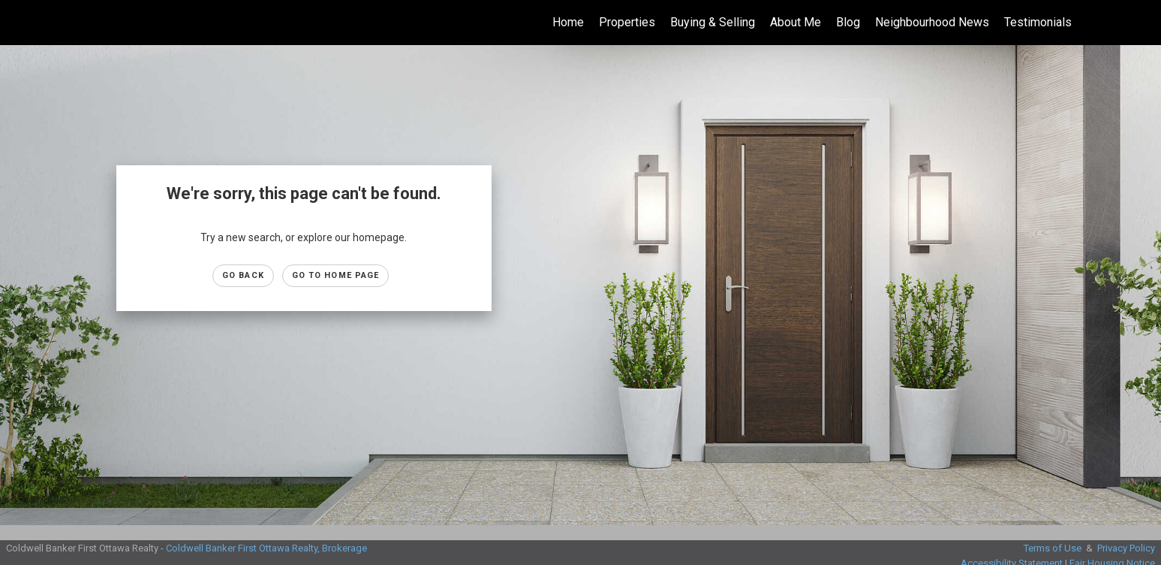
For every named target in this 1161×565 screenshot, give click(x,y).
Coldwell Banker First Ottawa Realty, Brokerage (266, 548)
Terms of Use (1052, 548)
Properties (627, 22)
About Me (795, 22)
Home (568, 22)
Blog (848, 22)
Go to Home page (336, 275)
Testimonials (1038, 22)
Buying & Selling (712, 22)
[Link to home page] (19, 22)
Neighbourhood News (932, 22)
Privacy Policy (1126, 548)
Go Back (243, 275)
